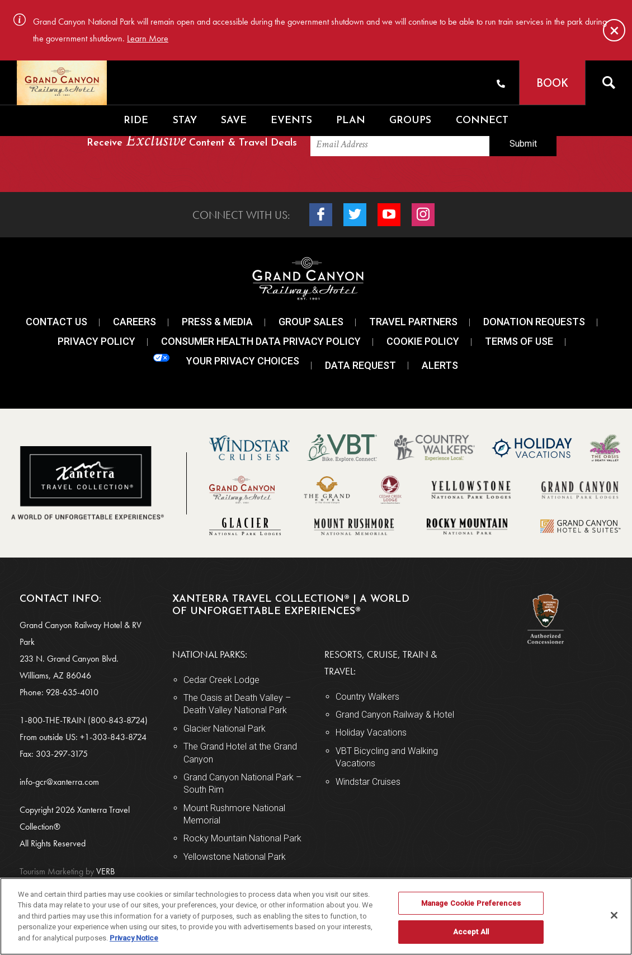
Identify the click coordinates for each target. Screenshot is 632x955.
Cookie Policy (422, 341)
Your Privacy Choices (226, 360)
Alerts (440, 365)
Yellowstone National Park (234, 856)
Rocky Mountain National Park (242, 838)
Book (552, 84)
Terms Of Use (519, 341)
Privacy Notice (134, 938)
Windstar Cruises (368, 781)
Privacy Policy (96, 341)
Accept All (471, 932)
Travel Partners (413, 321)
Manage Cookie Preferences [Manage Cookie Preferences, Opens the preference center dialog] (471, 903)
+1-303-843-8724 (113, 737)
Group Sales (311, 321)
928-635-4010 (72, 692)
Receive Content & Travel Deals (192, 141)
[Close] (614, 30)
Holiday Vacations (371, 732)
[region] (316, 916)
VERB (67, 871)
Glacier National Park (224, 728)
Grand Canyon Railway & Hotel (395, 714)
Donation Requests (534, 321)
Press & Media (217, 321)
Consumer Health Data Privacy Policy (261, 341)
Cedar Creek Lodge (221, 680)
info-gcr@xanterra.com (59, 782)
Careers (134, 321)
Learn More (147, 38)
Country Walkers (367, 696)
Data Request (360, 365)
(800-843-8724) (118, 720)
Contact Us (56, 321)
